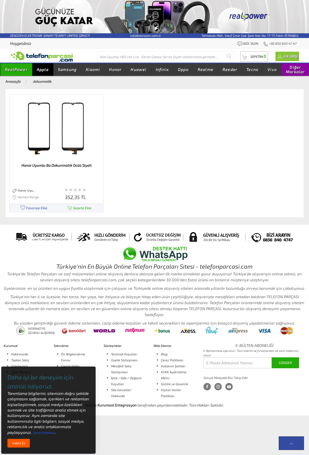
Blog (164, 354)
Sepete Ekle (79, 207)
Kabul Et (18, 443)
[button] (254, 56)
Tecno (252, 69)
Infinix (162, 69)
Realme (205, 69)
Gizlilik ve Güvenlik (174, 384)
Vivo (272, 69)
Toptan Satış (20, 360)
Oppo (183, 69)
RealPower (16, 69)
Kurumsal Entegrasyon (117, 405)
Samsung (67, 69)
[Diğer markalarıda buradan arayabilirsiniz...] (165, 56)
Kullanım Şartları (173, 366)
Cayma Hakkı (70, 366)
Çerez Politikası (172, 360)
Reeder (230, 69)
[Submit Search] (229, 56)
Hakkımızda (19, 354)
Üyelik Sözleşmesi (124, 360)
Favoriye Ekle (33, 207)
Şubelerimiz (19, 366)
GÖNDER (285, 363)
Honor (115, 69)
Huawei (138, 69)
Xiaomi (93, 69)
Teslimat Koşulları (124, 354)
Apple (43, 69)
